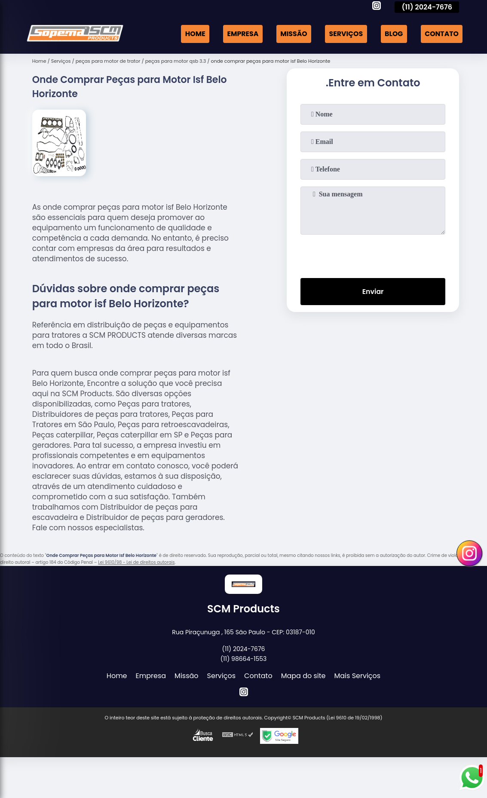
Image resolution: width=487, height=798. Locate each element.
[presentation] (373, 254)
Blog (393, 34)
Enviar (372, 292)
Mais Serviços (357, 676)
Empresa (240, 34)
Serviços (344, 34)
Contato (441, 34)
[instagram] (376, 6)
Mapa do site (303, 676)
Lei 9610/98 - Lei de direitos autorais (136, 562)
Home (192, 34)
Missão (291, 34)
